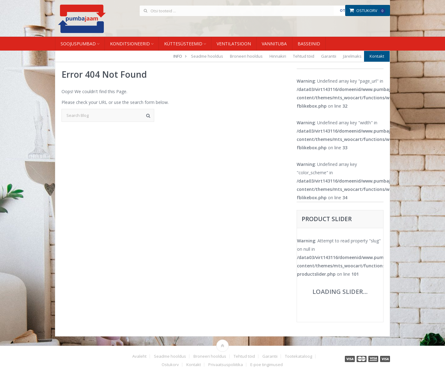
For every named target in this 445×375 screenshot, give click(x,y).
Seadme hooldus (207, 56)
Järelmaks (352, 56)
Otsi (344, 10)
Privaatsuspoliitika (225, 365)
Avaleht (139, 356)
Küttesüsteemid (183, 44)
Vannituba (274, 44)
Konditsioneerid (130, 44)
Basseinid (309, 44)
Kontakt (377, 56)
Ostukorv (367, 10)
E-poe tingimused (266, 365)
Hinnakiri (277, 56)
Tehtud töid (303, 56)
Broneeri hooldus (246, 56)
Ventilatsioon (234, 44)
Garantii (328, 56)
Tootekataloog (298, 356)
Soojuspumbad (78, 44)
